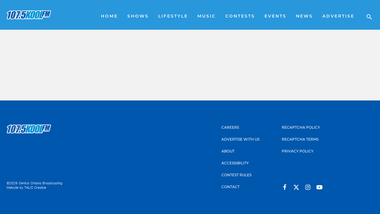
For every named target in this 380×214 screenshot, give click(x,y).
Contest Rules (236, 175)
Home (109, 16)
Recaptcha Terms (300, 139)
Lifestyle (173, 16)
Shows (138, 16)
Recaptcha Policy (301, 127)
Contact (230, 187)
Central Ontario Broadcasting (40, 183)
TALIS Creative (35, 187)
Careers (230, 127)
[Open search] (366, 15)
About (228, 151)
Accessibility (235, 163)
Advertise (338, 16)
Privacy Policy (298, 151)
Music (206, 16)
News (304, 16)
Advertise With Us (240, 139)
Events (275, 16)
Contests (240, 16)
